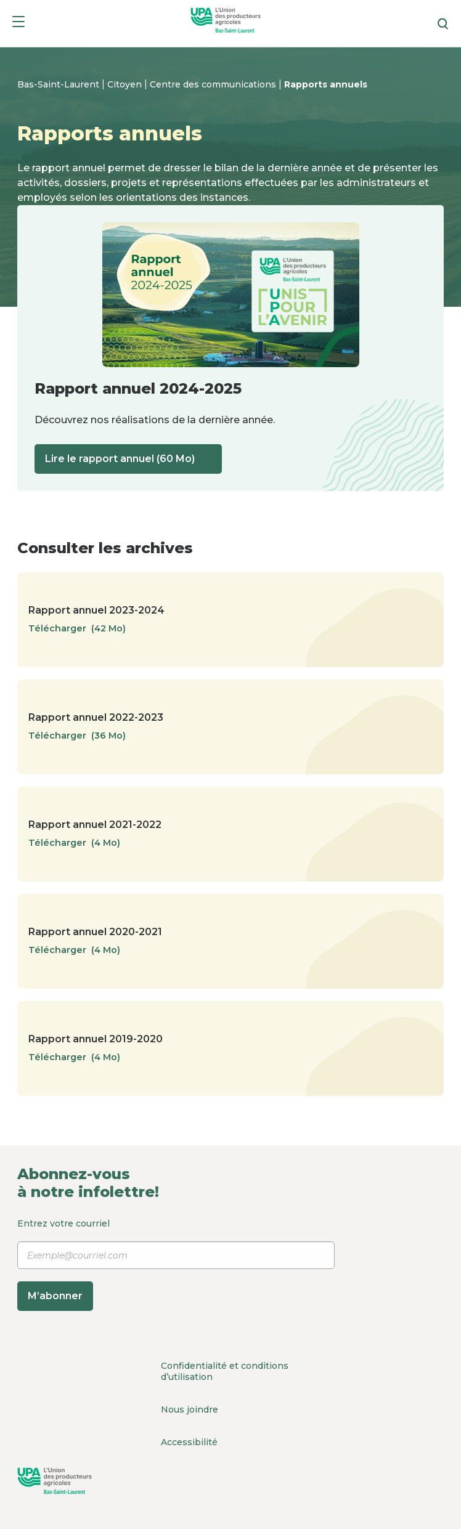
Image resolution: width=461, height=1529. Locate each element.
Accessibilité (189, 1442)
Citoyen (125, 84)
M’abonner (55, 1296)
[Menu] (18, 23)
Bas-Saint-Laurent (59, 84)
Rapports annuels (325, 84)
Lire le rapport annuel (128, 459)
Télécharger (82, 628)
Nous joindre (189, 1409)
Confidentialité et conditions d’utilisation (224, 1371)
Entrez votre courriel (176, 1264)
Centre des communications (214, 84)
